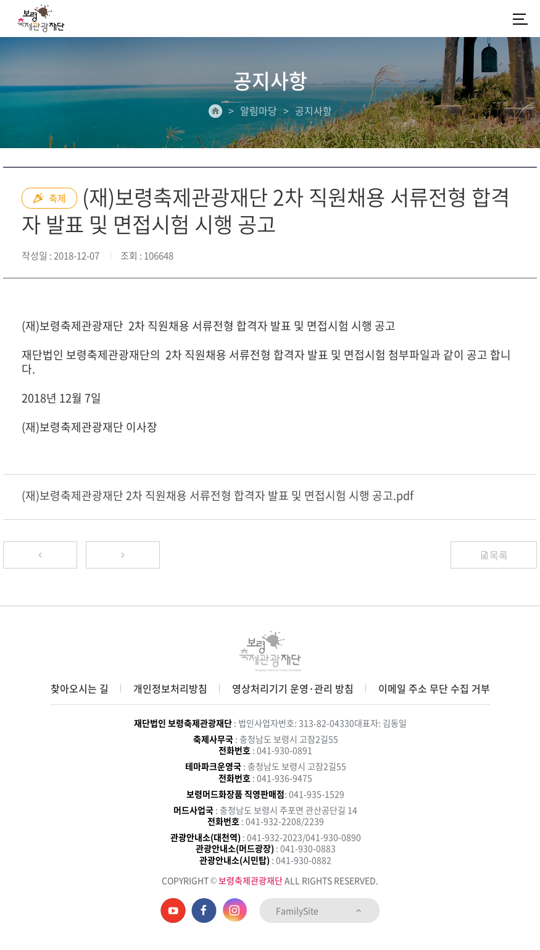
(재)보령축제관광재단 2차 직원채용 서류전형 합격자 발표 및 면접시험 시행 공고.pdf (217, 495)
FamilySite (319, 910)
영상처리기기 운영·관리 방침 (293, 688)
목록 (494, 555)
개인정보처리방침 (170, 688)
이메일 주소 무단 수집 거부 (434, 688)
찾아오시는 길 (80, 688)
